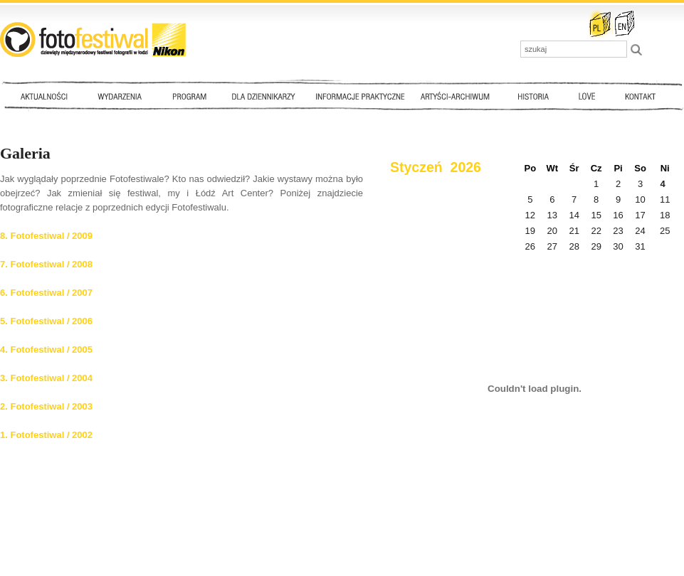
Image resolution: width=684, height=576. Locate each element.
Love (586, 96)
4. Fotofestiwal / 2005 (46, 349)
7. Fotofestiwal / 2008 (46, 264)
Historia (533, 96)
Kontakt (642, 96)
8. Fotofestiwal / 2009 (46, 235)
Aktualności (47, 96)
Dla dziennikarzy (262, 96)
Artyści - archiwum (458, 96)
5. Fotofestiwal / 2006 (46, 321)
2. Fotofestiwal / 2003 (46, 406)
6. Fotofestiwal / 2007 (46, 292)
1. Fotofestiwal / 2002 (46, 435)
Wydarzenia (123, 96)
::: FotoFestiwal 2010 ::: (93, 39)
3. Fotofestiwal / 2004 (46, 378)
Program (189, 96)
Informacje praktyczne (366, 96)
